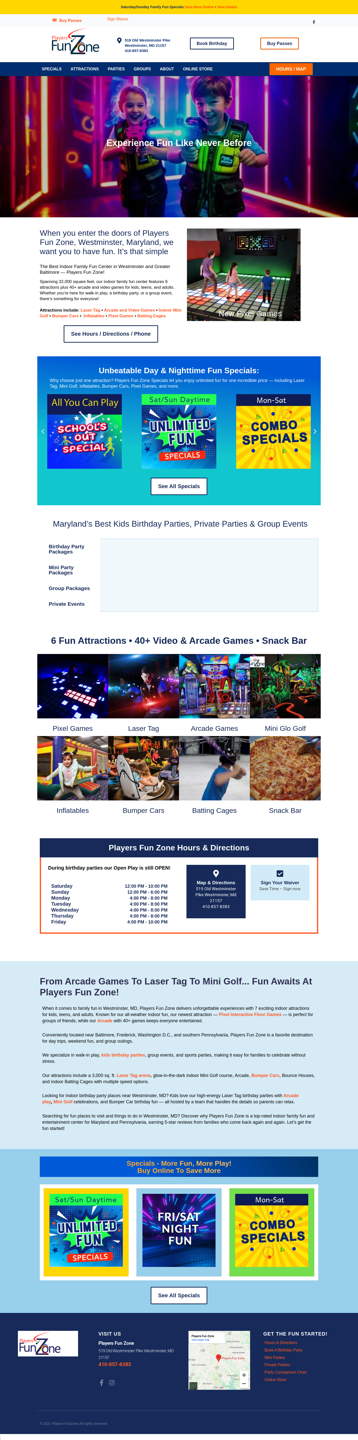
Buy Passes (70, 20)
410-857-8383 (114, 1364)
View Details (227, 7)
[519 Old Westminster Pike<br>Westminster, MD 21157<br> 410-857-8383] (119, 41)
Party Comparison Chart (286, 1373)
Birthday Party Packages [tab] (67, 549)
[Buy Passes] (54, 20)
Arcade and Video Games (129, 310)
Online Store (198, 69)
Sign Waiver (118, 19)
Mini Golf (63, 1101)
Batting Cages (151, 316)
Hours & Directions (281, 1343)
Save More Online (199, 7)
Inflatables (94, 316)
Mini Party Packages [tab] (61, 569)
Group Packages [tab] (69, 588)
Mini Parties (275, 1357)
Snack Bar (285, 810)
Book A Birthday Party (284, 1350)
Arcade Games (214, 728)
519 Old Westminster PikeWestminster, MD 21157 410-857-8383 (147, 45)
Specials (52, 69)
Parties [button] (116, 69)
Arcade (104, 1020)
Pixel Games (121, 316)
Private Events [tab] (67, 604)
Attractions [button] (85, 69)
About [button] (167, 69)
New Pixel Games (250, 313)
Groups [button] (142, 69)
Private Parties (277, 1365)
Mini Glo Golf (285, 728)
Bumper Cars (65, 316)
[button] (43, 431)
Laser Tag (90, 310)
